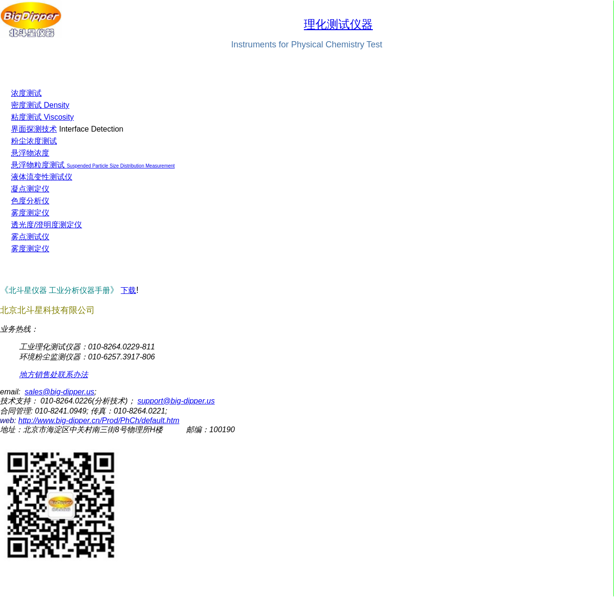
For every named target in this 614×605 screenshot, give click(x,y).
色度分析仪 (30, 201)
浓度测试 (26, 93)
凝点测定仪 (30, 189)
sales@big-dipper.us (60, 392)
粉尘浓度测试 (34, 141)
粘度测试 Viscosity (42, 117)
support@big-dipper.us (176, 401)
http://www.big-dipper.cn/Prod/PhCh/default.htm (98, 420)
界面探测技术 (34, 129)
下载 (128, 290)
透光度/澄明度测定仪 (46, 225)
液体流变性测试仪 (41, 177)
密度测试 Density (40, 105)
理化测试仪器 (338, 24)
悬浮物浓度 (30, 153)
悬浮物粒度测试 (38, 165)
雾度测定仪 (30, 213)
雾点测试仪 (30, 237)
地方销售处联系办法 (53, 374)
